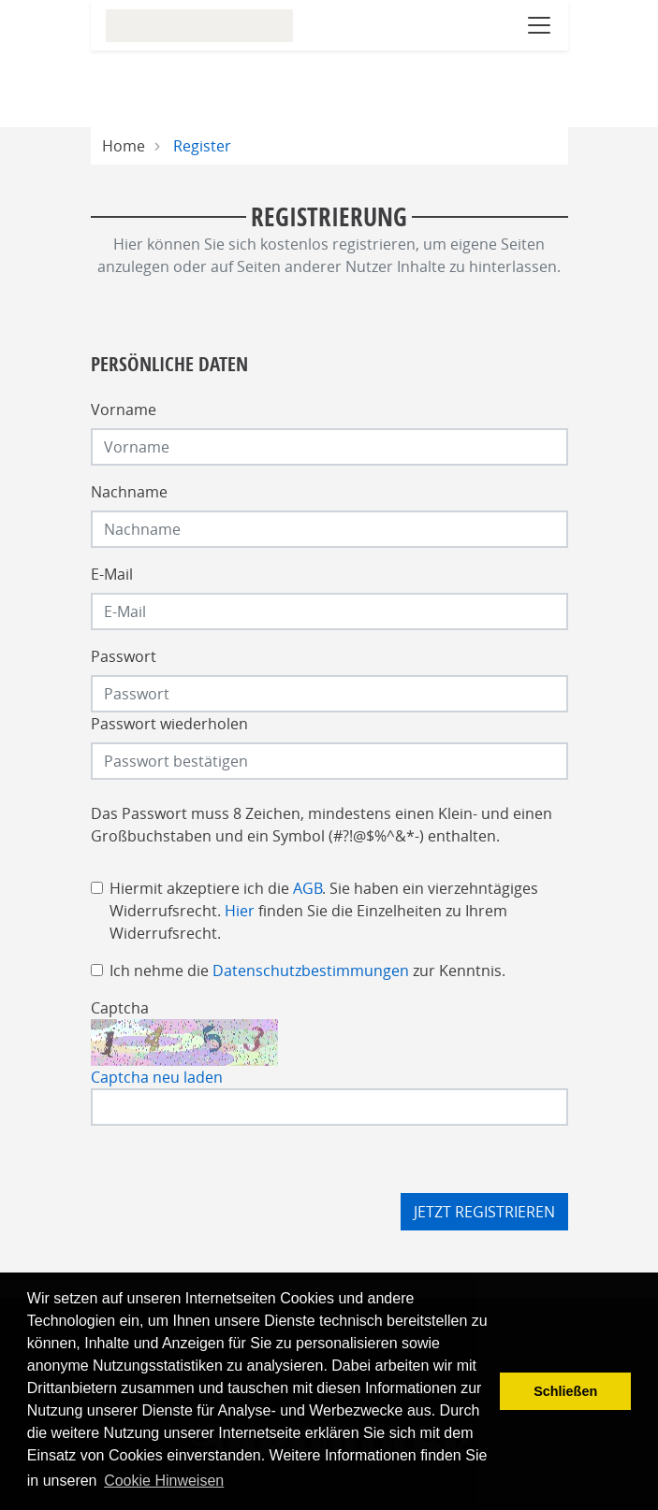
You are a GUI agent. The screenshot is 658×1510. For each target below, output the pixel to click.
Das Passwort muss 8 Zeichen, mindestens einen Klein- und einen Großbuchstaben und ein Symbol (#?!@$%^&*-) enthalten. (321, 824)
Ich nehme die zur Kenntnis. (307, 970)
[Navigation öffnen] (539, 25)
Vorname (123, 409)
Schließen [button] (565, 1391)
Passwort (123, 656)
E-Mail (112, 574)
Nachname (129, 492)
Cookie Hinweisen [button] (164, 1480)
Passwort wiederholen (169, 723)
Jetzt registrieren (484, 1211)
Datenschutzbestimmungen (310, 970)
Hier (240, 910)
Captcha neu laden (157, 1077)
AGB (307, 888)
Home (123, 146)
